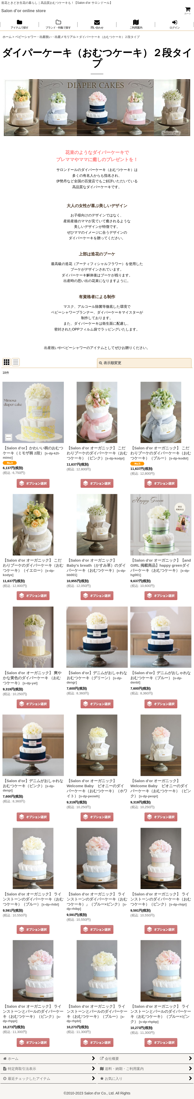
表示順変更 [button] (110, 363)
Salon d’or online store (23, 10)
